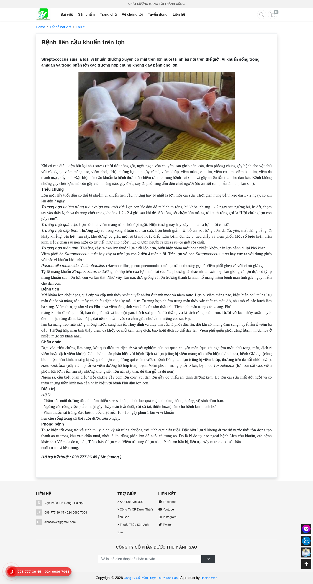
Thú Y (80, 27)
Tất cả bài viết (60, 27)
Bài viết (66, 14)
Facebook (167, 502)
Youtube (166, 509)
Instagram (167, 517)
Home (40, 27)
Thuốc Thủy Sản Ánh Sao (133, 528)
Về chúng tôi (132, 14)
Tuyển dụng (158, 14)
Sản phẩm (86, 14)
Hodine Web (209, 578)
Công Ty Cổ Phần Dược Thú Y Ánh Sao (151, 578)
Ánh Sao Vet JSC (130, 502)
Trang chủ (108, 14)
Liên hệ (179, 14)
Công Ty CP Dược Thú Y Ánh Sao (135, 513)
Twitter (165, 524)
